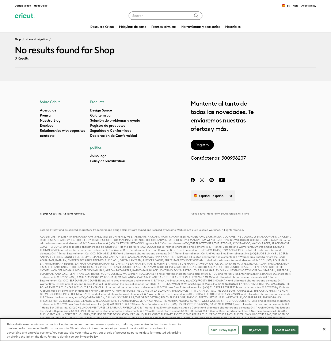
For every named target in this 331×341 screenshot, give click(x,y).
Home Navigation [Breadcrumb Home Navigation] (36, 39)
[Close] (324, 329)
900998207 (234, 158)
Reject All (255, 329)
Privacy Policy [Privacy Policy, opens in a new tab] (89, 336)
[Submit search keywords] (196, 15)
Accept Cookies (285, 329)
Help (295, 5)
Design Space (23, 5)
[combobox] (165, 15)
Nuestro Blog (50, 120)
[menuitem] (132, 27)
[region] (165, 329)
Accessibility (308, 5)
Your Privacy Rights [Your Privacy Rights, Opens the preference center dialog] (223, 329)
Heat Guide (40, 5)
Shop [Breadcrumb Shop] (18, 39)
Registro (202, 145)
